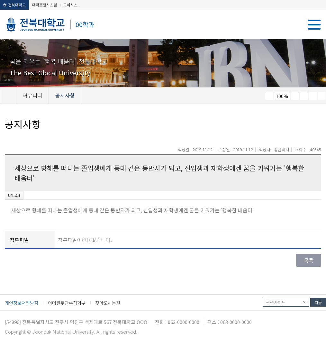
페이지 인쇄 (313, 96)
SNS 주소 (322, 96)
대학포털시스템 (44, 4)
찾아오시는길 (107, 303)
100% (282, 96)
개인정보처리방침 (21, 303)
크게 (295, 96)
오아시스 (70, 4)
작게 (269, 96)
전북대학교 (14, 4)
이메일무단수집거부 (67, 303)
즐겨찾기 (304, 96)
